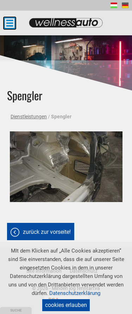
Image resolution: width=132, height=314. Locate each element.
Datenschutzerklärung (74, 293)
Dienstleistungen (29, 116)
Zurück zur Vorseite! (47, 232)
